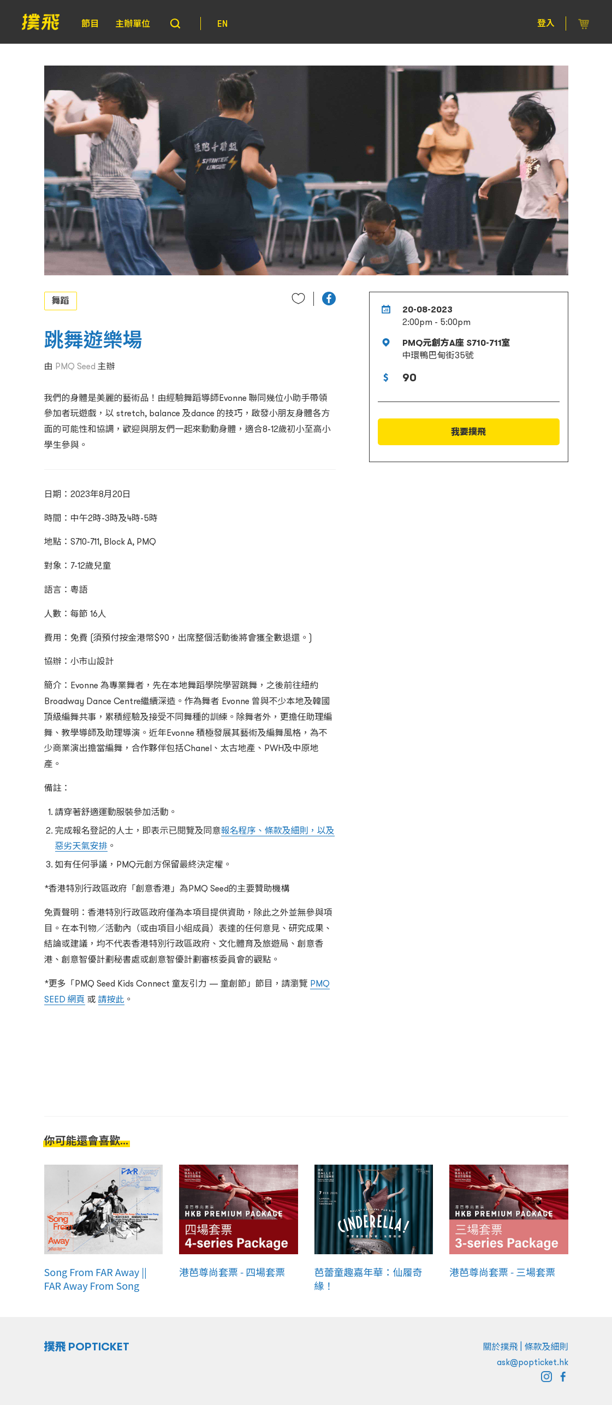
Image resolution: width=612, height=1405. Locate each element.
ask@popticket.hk (532, 1361)
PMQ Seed (75, 366)
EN (222, 23)
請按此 (111, 999)
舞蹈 (60, 300)
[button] (329, 298)
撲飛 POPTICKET (87, 1346)
